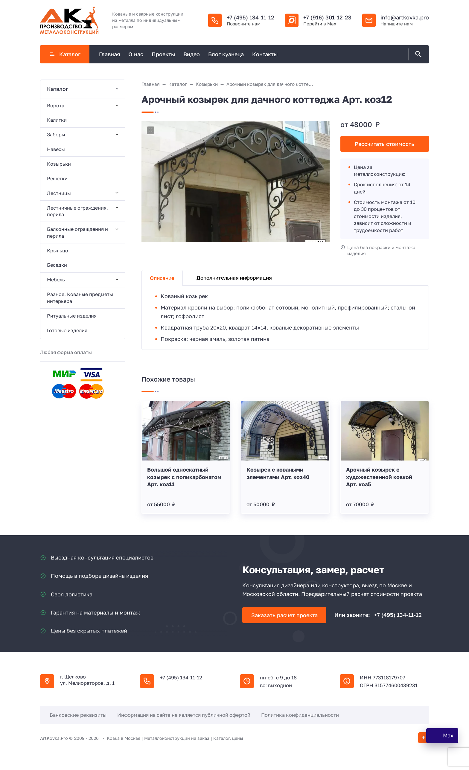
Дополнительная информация (234, 278)
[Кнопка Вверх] (423, 737)
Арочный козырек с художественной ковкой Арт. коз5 (379, 476)
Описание (162, 278)
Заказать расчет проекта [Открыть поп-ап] (284, 615)
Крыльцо (57, 251)
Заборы (56, 135)
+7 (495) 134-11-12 (250, 17)
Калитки (57, 120)
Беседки (57, 265)
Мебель (56, 280)
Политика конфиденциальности (300, 715)
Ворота (55, 106)
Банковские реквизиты (78, 715)
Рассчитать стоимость (384, 144)
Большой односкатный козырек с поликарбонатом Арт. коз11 (184, 476)
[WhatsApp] (442, 735)
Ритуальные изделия (72, 316)
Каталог (65, 54)
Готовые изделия (67, 330)
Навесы (56, 149)
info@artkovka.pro (404, 17)
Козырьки (59, 164)
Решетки (57, 179)
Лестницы (59, 193)
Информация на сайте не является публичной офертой (183, 715)
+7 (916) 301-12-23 (327, 17)
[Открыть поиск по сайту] (417, 54)
